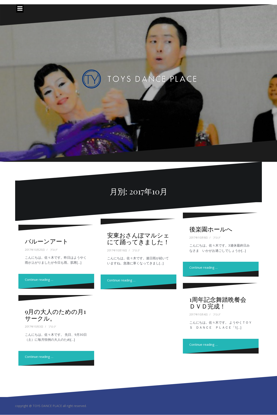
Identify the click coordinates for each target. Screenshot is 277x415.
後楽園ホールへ (210, 229)
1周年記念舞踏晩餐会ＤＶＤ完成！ (217, 302)
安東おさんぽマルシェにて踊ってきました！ (138, 238)
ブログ (54, 250)
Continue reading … (39, 279)
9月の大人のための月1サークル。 (55, 314)
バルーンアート (46, 241)
